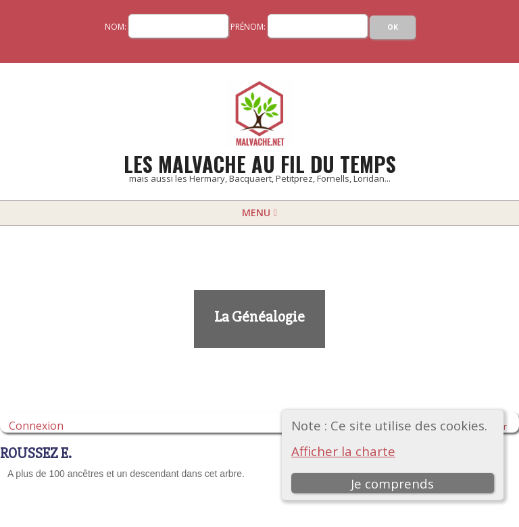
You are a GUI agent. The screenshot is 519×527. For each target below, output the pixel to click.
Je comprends (392, 483)
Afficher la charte (343, 451)
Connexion (36, 425)
